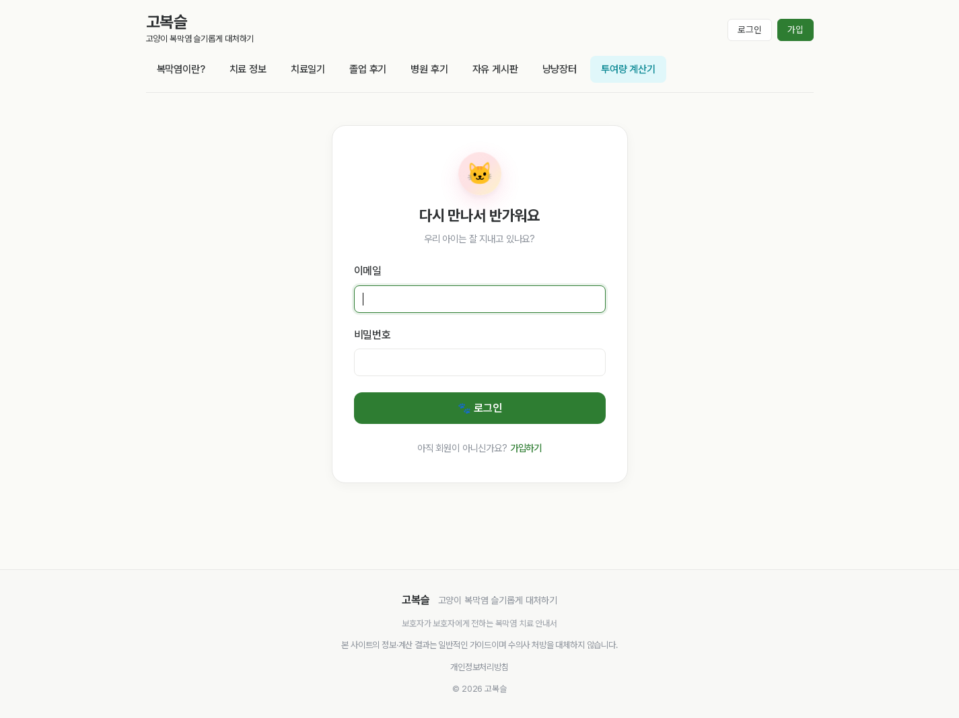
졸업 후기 (367, 69)
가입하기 (526, 448)
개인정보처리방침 (479, 666)
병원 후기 (429, 69)
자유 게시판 (495, 69)
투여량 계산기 (628, 69)
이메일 (368, 270)
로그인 (750, 29)
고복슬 (167, 22)
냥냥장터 (559, 69)
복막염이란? (181, 69)
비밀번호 (372, 334)
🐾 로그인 (480, 408)
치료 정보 (248, 69)
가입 (795, 29)
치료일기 (308, 69)
